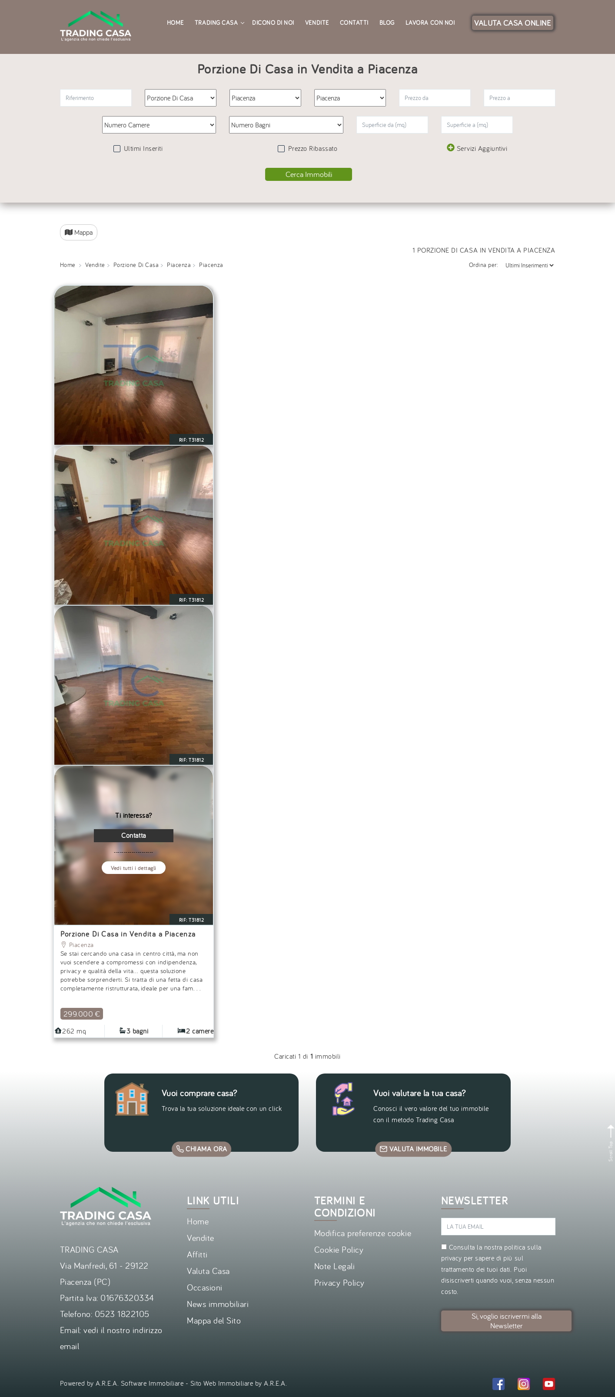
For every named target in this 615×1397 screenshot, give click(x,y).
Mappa (79, 232)
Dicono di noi (273, 23)
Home (175, 23)
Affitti (197, 1254)
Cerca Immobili (309, 174)
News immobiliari (218, 1303)
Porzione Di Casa (136, 265)
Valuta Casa (208, 1270)
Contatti (354, 23)
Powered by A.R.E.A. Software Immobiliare (122, 1383)
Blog (387, 23)
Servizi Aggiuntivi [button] (477, 148)
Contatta (133, 835)
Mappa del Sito (214, 1320)
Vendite (317, 23)
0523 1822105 (122, 1313)
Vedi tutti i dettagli (133, 868)
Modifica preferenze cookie (363, 1232)
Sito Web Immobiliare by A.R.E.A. (238, 1383)
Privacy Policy (339, 1282)
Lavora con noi (430, 23)
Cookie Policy (339, 1249)
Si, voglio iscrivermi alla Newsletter (507, 1320)
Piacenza (179, 265)
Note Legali (334, 1265)
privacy (451, 1258)
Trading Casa (219, 23)
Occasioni (205, 1287)
